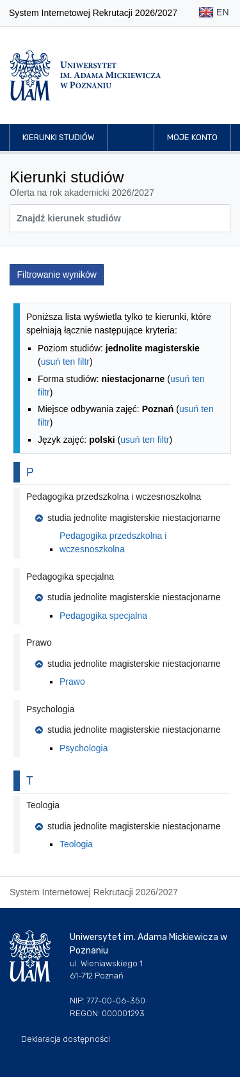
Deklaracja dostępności (65, 1039)
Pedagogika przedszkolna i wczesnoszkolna (113, 542)
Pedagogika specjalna (103, 615)
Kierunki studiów (58, 137)
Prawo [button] (39, 642)
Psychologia (84, 748)
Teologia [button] (43, 805)
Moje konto (192, 137)
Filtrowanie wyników (57, 274)
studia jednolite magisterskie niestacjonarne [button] (128, 518)
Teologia (76, 844)
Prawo (72, 681)
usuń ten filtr (65, 361)
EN (213, 13)
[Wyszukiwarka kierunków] (120, 218)
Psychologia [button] (50, 709)
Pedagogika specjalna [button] (70, 576)
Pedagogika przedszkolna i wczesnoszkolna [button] (113, 496)
